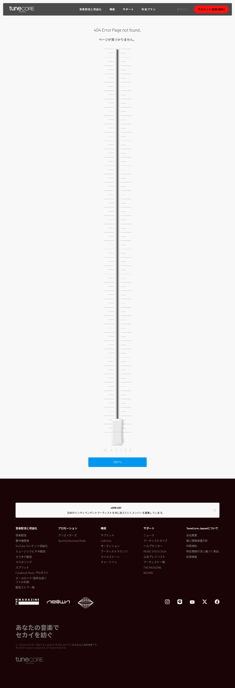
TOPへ (117, 462)
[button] (182, 9)
